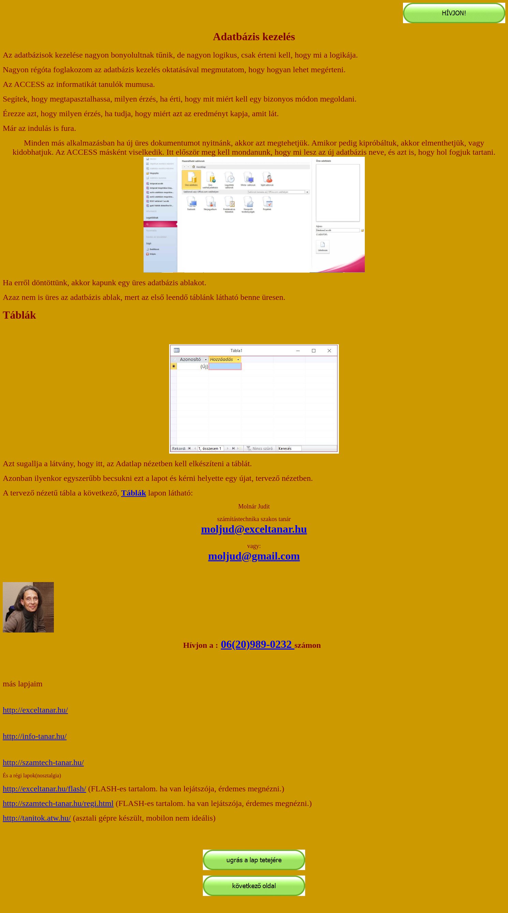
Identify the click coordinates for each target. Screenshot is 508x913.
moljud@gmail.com (254, 556)
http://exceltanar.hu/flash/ (44, 788)
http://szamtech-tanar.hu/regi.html (58, 803)
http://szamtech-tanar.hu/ (43, 762)
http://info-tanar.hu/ (34, 736)
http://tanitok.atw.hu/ (37, 817)
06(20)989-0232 (258, 644)
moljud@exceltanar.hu (254, 529)
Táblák (133, 492)
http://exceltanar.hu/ (35, 709)
